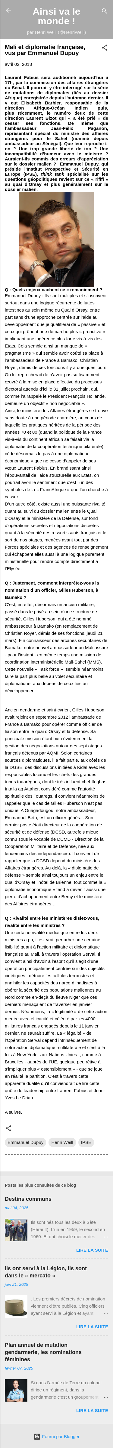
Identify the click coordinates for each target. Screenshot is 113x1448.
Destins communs (28, 1199)
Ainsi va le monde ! (56, 16)
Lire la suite (92, 1250)
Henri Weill (62, 1142)
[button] (104, 48)
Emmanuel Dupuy (25, 1142)
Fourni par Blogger (56, 1436)
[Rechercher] (104, 12)
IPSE (86, 1142)
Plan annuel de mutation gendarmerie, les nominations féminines (43, 1352)
